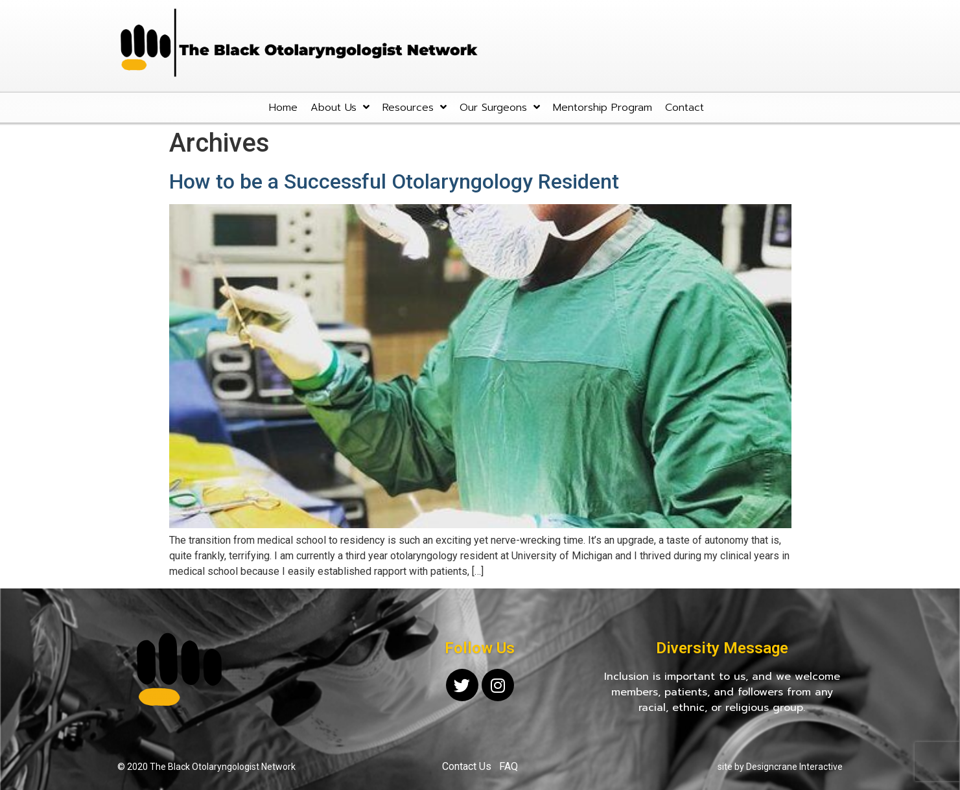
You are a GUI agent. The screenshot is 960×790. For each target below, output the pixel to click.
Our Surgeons (500, 107)
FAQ (508, 766)
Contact (684, 107)
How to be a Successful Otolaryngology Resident (394, 181)
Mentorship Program (602, 107)
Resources (414, 107)
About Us (339, 107)
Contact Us (466, 766)
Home (283, 107)
